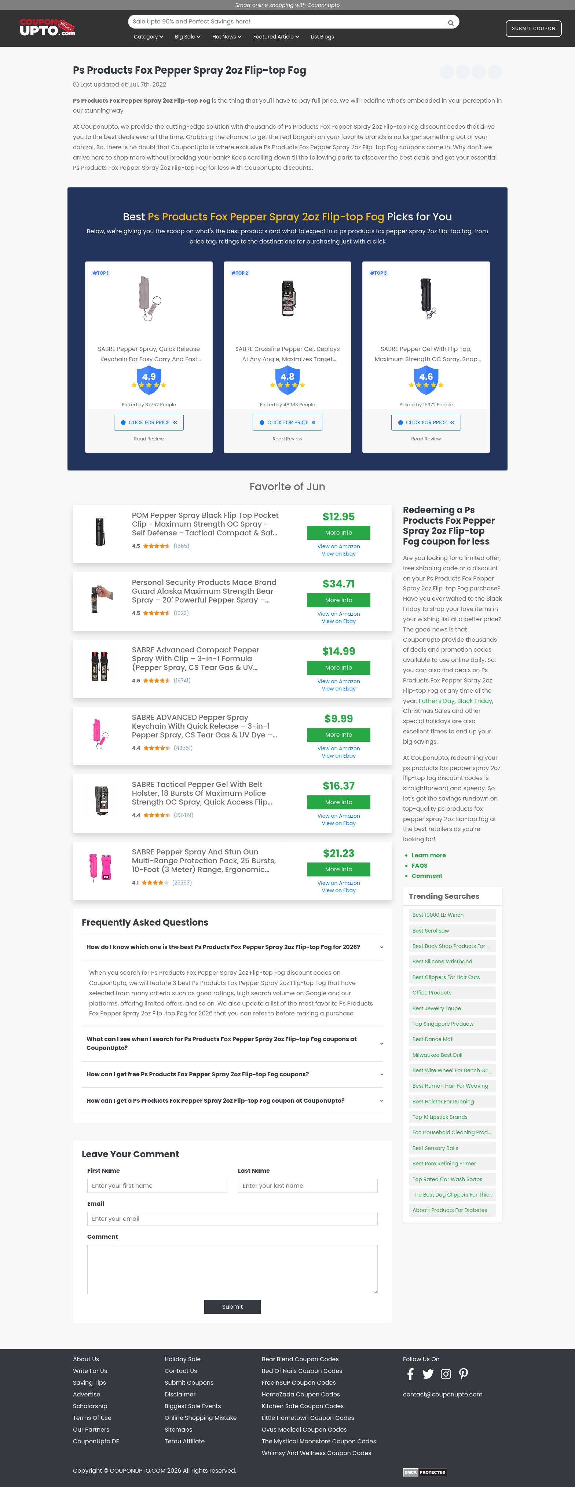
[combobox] (293, 22)
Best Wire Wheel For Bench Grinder (457, 1070)
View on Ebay (339, 553)
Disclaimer (180, 1394)
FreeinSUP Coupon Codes (299, 1382)
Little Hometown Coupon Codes (308, 1418)
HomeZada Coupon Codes (301, 1394)
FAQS (420, 865)
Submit (232, 1307)
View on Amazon (339, 546)
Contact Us (181, 1371)
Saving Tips (89, 1382)
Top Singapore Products (443, 1024)
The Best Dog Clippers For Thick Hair (458, 1194)
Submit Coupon (533, 30)
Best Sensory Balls (435, 1148)
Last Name (254, 1170)
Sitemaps (179, 1429)
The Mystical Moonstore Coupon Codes (319, 1441)
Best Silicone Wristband (442, 961)
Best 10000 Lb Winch (438, 915)
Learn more (429, 855)
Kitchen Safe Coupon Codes (303, 1406)
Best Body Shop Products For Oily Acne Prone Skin (475, 946)
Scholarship (90, 1406)
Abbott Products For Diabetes (450, 1210)
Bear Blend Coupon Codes (300, 1359)
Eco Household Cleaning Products (456, 1132)
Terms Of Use (92, 1418)
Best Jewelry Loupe (437, 1008)
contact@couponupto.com (443, 1394)
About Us (86, 1359)
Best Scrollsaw (431, 930)
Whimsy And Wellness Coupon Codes (316, 1453)
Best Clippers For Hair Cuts (446, 977)
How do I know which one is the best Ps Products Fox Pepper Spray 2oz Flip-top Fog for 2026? (223, 947)
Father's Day (436, 701)
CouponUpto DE (96, 1441)
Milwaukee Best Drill (437, 1055)
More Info (338, 532)
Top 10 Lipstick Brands (440, 1117)
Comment (102, 1237)
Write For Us (90, 1371)
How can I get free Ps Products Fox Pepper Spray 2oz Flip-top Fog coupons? (198, 1074)
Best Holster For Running (443, 1101)
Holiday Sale (183, 1359)
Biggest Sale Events (193, 1406)
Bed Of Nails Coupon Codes (302, 1371)
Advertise (86, 1394)
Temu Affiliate (185, 1441)
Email (95, 1204)
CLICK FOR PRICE (148, 422)
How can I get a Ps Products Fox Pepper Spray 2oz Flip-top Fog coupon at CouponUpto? (216, 1100)
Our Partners (91, 1429)
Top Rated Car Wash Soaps (447, 1179)
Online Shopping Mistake (201, 1418)
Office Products (432, 992)
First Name (103, 1170)
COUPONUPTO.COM (137, 1470)
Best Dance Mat (433, 1039)
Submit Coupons (189, 1382)
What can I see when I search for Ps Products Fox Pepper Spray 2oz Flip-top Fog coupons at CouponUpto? (222, 1043)
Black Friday (474, 701)
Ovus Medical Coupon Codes (304, 1429)
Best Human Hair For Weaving (450, 1085)
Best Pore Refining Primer (444, 1163)
